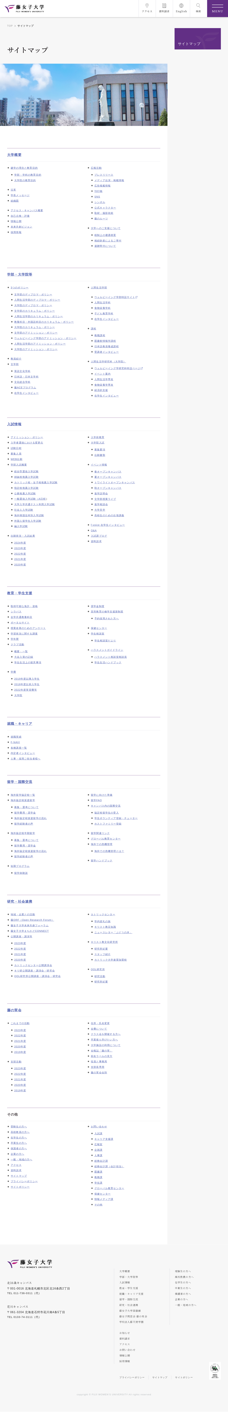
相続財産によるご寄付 (107, 240)
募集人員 (16, 453)
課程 (93, 328)
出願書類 (99, 455)
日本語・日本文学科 (26, 376)
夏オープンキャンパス (107, 477)
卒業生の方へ (19, 1143)
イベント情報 (99, 464)
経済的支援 (101, 390)
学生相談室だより (105, 640)
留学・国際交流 (19, 782)
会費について (99, 1028)
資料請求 (96, 541)
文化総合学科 (22, 382)
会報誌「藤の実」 (102, 1050)
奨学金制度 (97, 606)
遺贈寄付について (105, 246)
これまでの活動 (20, 1023)
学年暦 (15, 639)
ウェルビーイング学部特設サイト (114, 297)
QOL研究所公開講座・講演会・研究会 (37, 976)
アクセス (16, 1165)
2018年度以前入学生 (27, 684)
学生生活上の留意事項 (27, 662)
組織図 (15, 200)
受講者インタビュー (106, 352)
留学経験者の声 (23, 823)
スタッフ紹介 (102, 954)
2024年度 (20, 542)
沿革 (13, 189)
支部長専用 (97, 1067)
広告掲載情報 (102, 185)
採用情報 (16, 232)
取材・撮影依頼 (103, 213)
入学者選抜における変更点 (27, 442)
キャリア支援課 (103, 1139)
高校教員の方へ (20, 1132)
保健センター (99, 628)
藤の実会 (14, 1010)
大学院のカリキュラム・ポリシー (34, 327)
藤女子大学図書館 (130, 1311)
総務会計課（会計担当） (109, 1166)
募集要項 (99, 449)
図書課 (98, 1171)
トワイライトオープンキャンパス (114, 482)
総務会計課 (101, 1160)
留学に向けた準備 (102, 794)
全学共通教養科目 (21, 617)
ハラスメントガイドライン (107, 650)
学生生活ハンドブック (107, 662)
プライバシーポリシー (24, 1181)
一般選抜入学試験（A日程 (30, 498)
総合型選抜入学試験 (26, 471)
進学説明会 (101, 493)
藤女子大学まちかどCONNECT (30, 931)
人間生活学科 (102, 302)
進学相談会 (101, 504)
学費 (13, 671)
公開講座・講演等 (21, 936)
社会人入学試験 (23, 509)
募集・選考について (26, 807)
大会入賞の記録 (23, 656)
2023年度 (20, 548)
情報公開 (16, 221)
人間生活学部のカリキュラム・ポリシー (38, 316)
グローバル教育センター (106, 838)
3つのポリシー (19, 287)
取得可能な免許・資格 (24, 606)
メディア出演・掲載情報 (109, 180)
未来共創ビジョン (21, 226)
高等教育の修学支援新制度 (107, 611)
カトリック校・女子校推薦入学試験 (36, 482)
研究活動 (99, 976)
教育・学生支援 (19, 593)
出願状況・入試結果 (23, 535)
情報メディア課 (103, 1199)
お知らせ (125, 1333)
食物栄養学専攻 (103, 384)
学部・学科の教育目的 (27, 174)
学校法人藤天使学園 (132, 1322)
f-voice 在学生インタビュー (108, 525)
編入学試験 (21, 526)
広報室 (98, 1144)
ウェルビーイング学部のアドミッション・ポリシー (45, 338)
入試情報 (14, 424)
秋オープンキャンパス (107, 488)
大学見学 (99, 509)
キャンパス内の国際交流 (106, 805)
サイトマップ (19, 1175)
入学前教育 (97, 437)
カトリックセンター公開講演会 (33, 965)
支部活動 (16, 1061)
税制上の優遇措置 (105, 235)
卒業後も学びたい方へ (104, 1039)
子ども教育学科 (103, 313)
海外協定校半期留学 (23, 833)
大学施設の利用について (106, 1045)
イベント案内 (102, 373)
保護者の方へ (19, 1148)
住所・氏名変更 (100, 1023)
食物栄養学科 (102, 308)
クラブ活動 (17, 644)
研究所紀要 (101, 948)
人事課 (98, 1155)
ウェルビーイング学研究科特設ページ (117, 368)
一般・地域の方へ (21, 1159)
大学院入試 (97, 442)
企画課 (98, 1149)
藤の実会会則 (99, 1072)
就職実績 (16, 736)
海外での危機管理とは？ (109, 851)
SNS (97, 196)
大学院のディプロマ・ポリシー (33, 305)
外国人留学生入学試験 (27, 520)
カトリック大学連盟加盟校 (110, 959)
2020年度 (20, 564)
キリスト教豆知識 (105, 926)
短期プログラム (20, 866)
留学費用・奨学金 (25, 812)
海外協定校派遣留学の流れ (30, 818)
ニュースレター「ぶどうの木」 (113, 932)
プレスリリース (103, 174)
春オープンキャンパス (107, 471)
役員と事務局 (99, 1061)
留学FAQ (96, 800)
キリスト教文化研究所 (104, 942)
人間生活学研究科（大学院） (108, 361)
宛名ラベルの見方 (102, 1056)
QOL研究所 (98, 969)
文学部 (15, 364)
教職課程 (99, 335)
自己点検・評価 (20, 215)
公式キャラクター (105, 207)
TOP (10, 25)
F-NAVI (15, 742)
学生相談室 (97, 633)
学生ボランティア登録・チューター (116, 818)
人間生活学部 (99, 287)
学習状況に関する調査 (24, 633)
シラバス (16, 611)
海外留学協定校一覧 (23, 794)
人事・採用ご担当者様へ (25, 758)
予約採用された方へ (106, 618)
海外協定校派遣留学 (23, 800)
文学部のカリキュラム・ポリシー (34, 310)
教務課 (98, 1177)
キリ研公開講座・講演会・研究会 (34, 970)
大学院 (18, 695)
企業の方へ (17, 1154)
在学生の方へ (19, 1137)
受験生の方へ (19, 1126)
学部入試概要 (19, 464)
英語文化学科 (22, 371)
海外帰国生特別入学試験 (29, 515)
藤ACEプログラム (25, 387)
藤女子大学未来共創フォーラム (30, 925)
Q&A (94, 530)
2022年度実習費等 (25, 689)
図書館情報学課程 (105, 340)
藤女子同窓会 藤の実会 (133, 1316)
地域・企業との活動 (23, 914)
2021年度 (20, 559)
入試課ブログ (99, 535)
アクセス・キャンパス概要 (27, 210)
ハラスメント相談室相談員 (110, 656)
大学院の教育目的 (25, 180)
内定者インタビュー (23, 753)
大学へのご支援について (106, 228)
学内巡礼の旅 (102, 921)
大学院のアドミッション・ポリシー (36, 349)
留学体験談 (21, 873)
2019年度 (20, 1052)
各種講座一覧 (19, 747)
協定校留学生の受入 (106, 812)
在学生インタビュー (26, 393)
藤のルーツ (101, 218)
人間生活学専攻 (103, 379)
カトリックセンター (103, 914)
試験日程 (16, 448)
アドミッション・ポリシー (27, 437)
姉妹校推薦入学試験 (26, 477)
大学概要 (14, 155)
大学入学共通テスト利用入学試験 (34, 504)
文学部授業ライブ (105, 499)
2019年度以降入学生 (27, 678)
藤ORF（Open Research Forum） (32, 920)
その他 (98, 1204)
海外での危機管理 (102, 844)
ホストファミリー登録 (107, 823)
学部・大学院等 (19, 274)
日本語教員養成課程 (106, 346)
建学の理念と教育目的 (24, 167)
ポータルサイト (20, 622)
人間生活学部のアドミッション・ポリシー (40, 343)
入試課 (98, 1133)
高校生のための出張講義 (109, 515)
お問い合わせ (99, 1126)
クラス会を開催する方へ (106, 1034)
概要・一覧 (21, 651)
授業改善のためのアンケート (28, 628)
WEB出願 (16, 459)
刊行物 (98, 191)
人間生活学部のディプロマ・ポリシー (37, 299)
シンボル (99, 202)
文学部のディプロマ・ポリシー (33, 294)
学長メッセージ (20, 195)
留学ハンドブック (102, 860)
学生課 (98, 1182)
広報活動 (96, 167)
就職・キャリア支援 (132, 1294)
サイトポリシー (20, 1186)
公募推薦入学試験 (25, 493)
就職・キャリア (19, 724)
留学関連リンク (100, 833)
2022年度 (20, 553)
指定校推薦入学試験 (26, 488)
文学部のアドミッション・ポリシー (36, 332)
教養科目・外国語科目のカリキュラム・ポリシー (44, 321)
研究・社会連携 (19, 901)
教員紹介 (16, 358)
